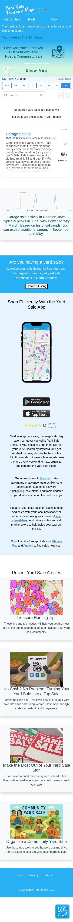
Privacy (33, 875)
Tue (15, 85)
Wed (24, 85)
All (66, 85)
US (4, 78)
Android (28, 545)
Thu (32, 85)
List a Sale (12, 19)
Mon (7, 85)
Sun (57, 85)
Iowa (11, 78)
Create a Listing (36, 286)
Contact (18, 875)
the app (44, 478)
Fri (40, 85)
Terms (49, 875)
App (54, 19)
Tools (31, 19)
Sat (49, 85)
